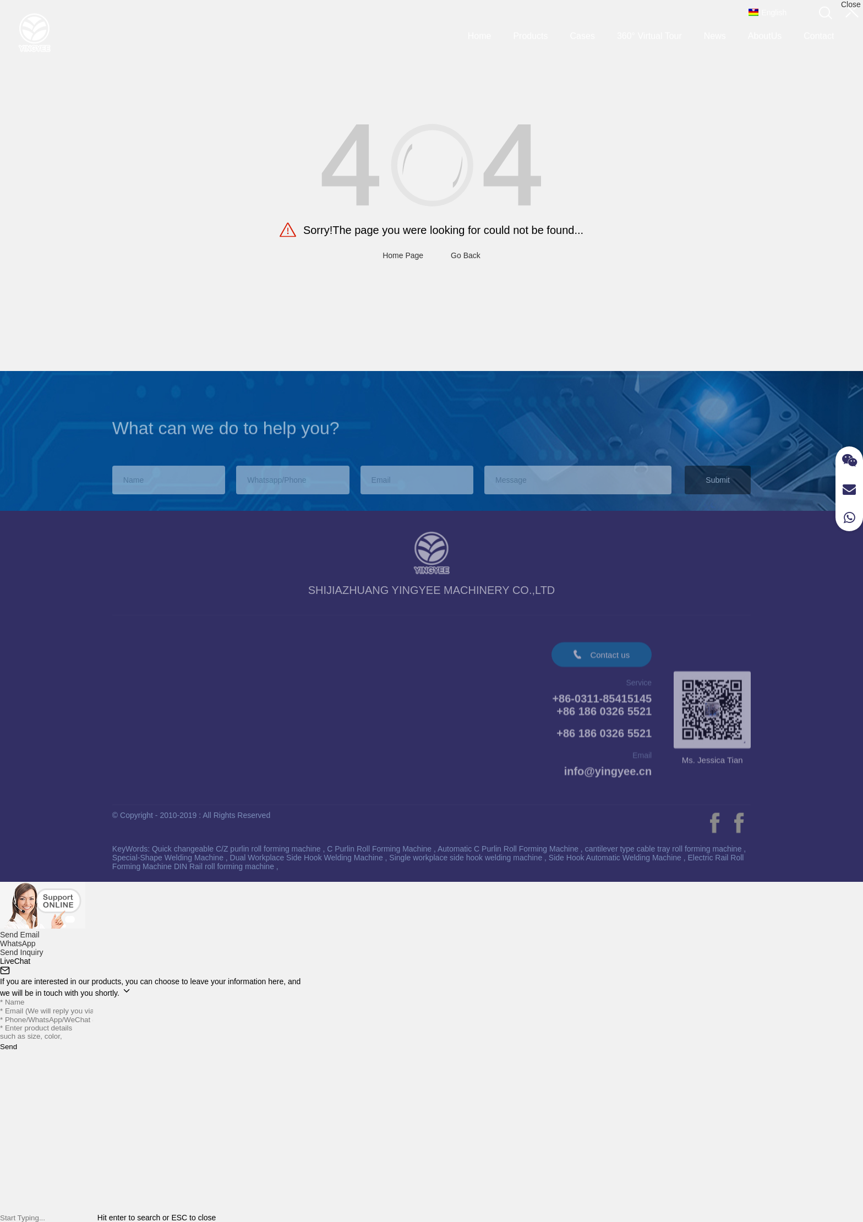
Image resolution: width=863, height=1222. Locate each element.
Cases (582, 32)
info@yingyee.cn (608, 777)
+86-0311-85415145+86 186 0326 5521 (602, 711)
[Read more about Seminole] (714, 823)
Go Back (465, 255)
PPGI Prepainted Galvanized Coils (175, 686)
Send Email (20, 934)
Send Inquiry (21, 952)
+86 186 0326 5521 (604, 739)
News (715, 32)
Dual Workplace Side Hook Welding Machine (307, 857)
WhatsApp (18, 943)
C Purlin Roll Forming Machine (380, 848)
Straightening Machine (153, 750)
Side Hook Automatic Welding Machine (616, 857)
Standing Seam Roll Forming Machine (182, 702)
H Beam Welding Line (152, 766)
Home (479, 32)
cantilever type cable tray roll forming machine (664, 848)
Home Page (403, 255)
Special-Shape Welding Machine (169, 857)
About (290, 659)
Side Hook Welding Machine (164, 734)
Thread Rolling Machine (155, 718)
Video (347, 658)
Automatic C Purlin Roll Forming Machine (509, 848)
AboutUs (765, 32)
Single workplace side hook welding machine (466, 857)
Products (530, 32)
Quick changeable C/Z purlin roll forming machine (237, 848)
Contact (819, 32)
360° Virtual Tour (649, 32)
